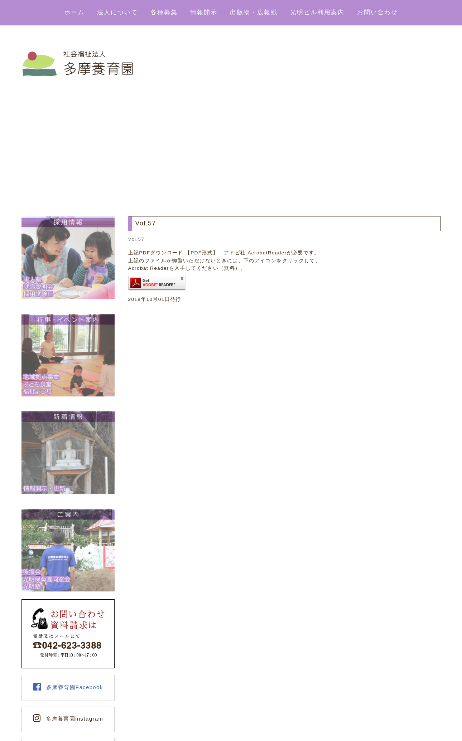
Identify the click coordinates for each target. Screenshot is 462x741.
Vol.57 (136, 239)
